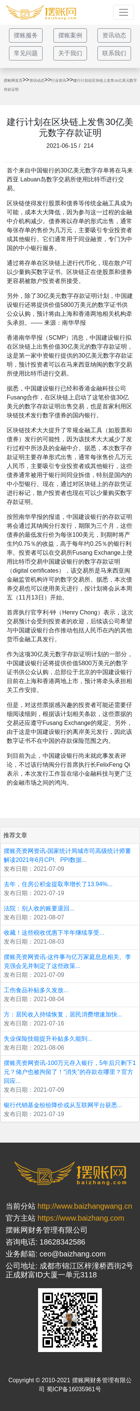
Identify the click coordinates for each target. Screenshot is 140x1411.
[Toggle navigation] (123, 12)
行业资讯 (58, 80)
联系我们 (114, 53)
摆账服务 (26, 35)
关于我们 (70, 53)
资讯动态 (114, 35)
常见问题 (26, 53)
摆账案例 (70, 35)
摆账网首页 (13, 80)
